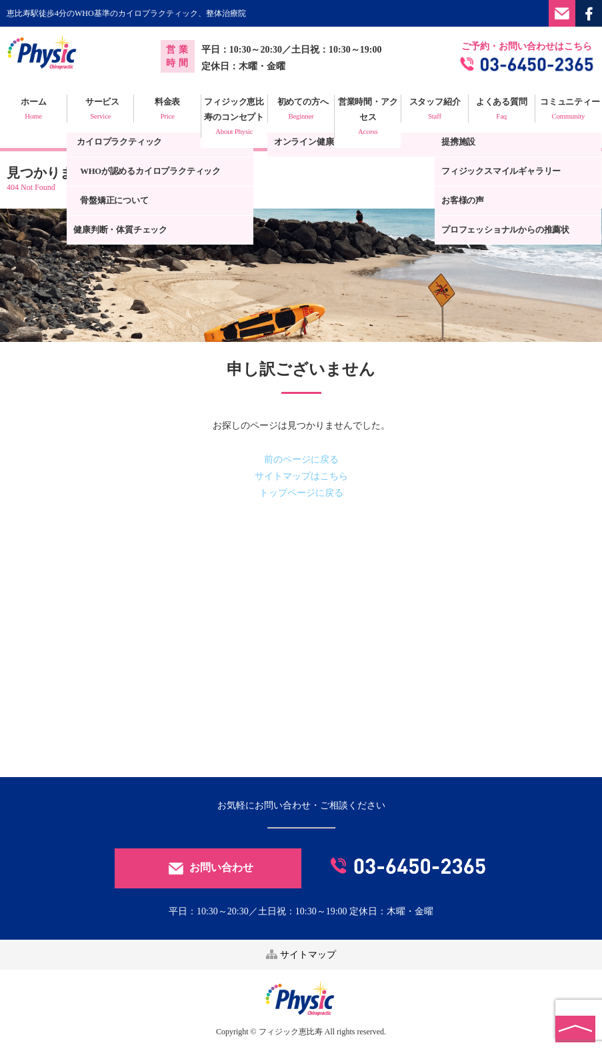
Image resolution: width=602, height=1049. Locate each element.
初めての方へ (301, 110)
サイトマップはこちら (301, 476)
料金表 (167, 110)
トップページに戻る (301, 493)
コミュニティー (568, 110)
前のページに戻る (301, 460)
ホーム (33, 110)
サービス (100, 110)
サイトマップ (301, 955)
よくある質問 (502, 110)
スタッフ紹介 (434, 110)
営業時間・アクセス (368, 117)
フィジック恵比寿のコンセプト (234, 117)
